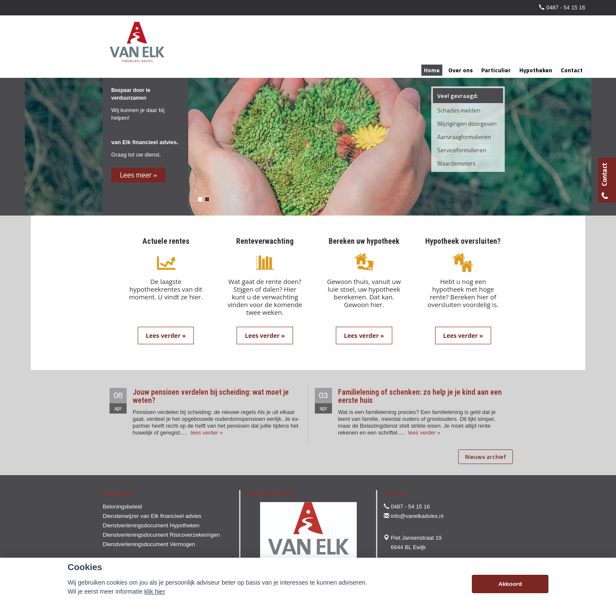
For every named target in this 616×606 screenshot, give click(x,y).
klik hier (154, 591)
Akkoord (510, 584)
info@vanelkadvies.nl (417, 516)
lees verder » (206, 432)
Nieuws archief (485, 456)
